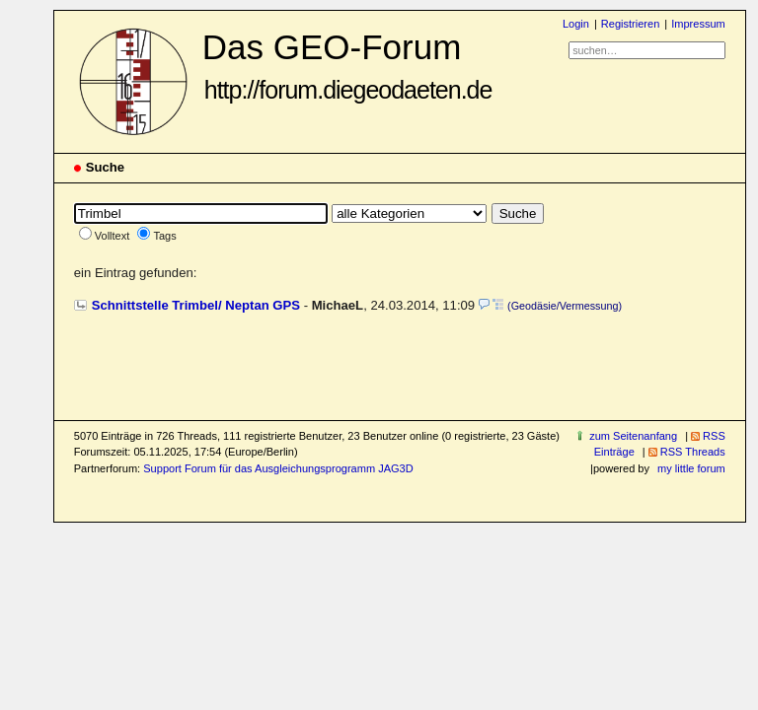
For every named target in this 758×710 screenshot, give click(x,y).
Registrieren (630, 24)
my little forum (691, 468)
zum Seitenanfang (633, 436)
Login (576, 24)
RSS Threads (692, 452)
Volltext (112, 236)
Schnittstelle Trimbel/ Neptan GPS (196, 305)
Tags (164, 236)
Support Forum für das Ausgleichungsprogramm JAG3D (278, 468)
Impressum (698, 24)
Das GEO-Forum (347, 66)
